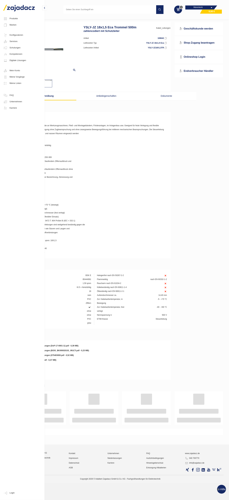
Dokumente (158, 100)
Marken (9, 25)
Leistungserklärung (63, 369)
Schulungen (12, 48)
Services (10, 41)
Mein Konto (11, 70)
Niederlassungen (133, 491)
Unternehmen (12, 102)
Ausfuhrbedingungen (168, 491)
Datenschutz (98, 496)
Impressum (98, 491)
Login (9, 493)
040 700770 (199, 491)
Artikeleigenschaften (114, 100)
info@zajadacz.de (201, 496)
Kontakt (96, 486)
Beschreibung (70, 100)
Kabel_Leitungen (171, 33)
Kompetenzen (12, 54)
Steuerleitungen (78, 20)
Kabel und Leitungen (58, 20)
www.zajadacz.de (199, 486)
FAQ (8, 95)
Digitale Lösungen (14, 60)
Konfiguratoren (13, 35)
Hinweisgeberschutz (167, 496)
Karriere (10, 108)
